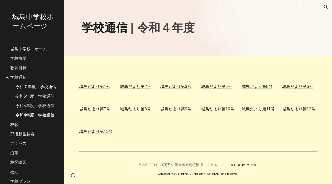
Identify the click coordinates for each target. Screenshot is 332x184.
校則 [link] (14, 172)
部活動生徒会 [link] (22, 134)
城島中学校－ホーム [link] (28, 49)
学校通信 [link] (18, 77)
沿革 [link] (14, 153)
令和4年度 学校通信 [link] (34, 115)
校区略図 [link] (18, 162)
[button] (326, 7)
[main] (198, 28)
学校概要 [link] (18, 58)
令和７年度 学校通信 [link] (35, 87)
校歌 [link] (14, 124)
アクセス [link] (18, 143)
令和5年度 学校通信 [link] (34, 105)
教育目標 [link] (18, 68)
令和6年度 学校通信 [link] (34, 96)
